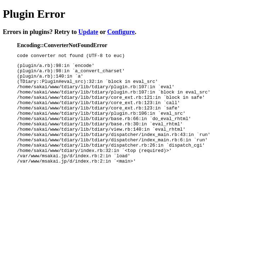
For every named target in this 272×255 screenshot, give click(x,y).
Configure (121, 31)
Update (88, 31)
